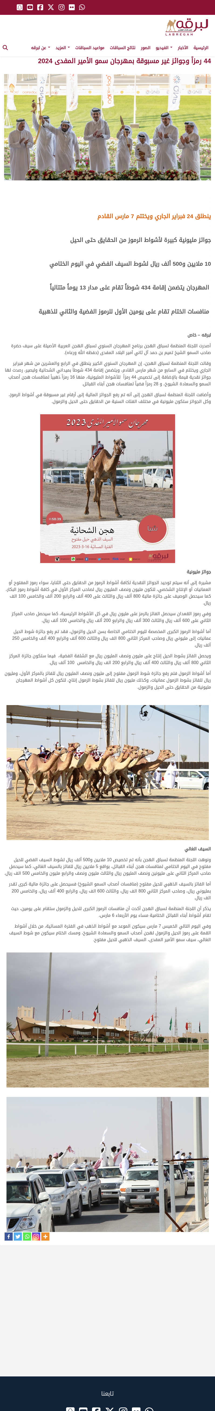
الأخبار (183, 48)
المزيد (63, 48)
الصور (145, 48)
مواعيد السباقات (89, 48)
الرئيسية (200, 48)
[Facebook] (9, 1236)
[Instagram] (36, 1236)
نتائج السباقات (122, 48)
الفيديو (164, 48)
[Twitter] (18, 1236)
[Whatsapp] (27, 1236)
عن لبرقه (40, 48)
